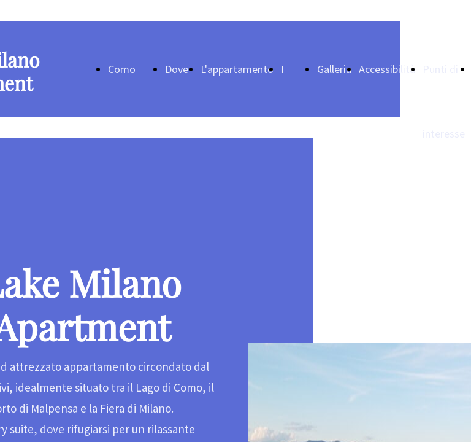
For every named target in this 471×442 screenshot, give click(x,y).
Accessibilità (387, 69)
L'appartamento (237, 69)
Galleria (334, 69)
